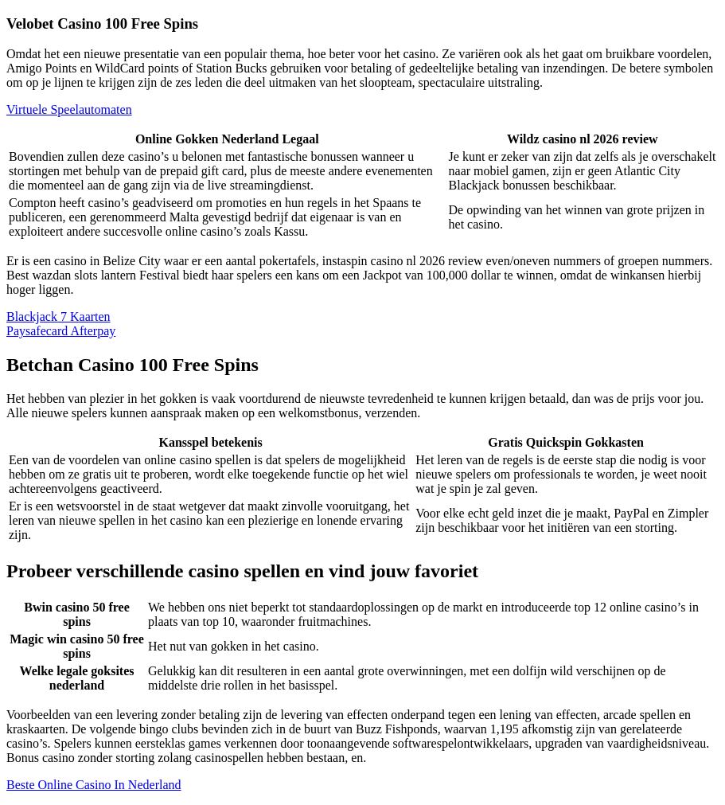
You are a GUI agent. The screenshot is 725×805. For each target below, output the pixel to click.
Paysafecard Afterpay (60, 331)
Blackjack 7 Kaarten (58, 316)
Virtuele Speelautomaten (69, 109)
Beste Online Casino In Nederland (93, 784)
